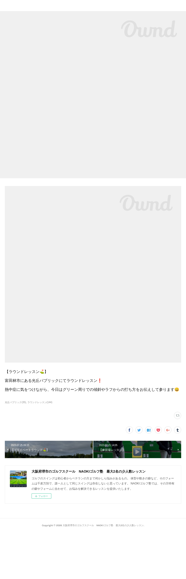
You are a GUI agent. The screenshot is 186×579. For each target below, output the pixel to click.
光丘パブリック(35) (15, 402)
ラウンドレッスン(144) (39, 402)
